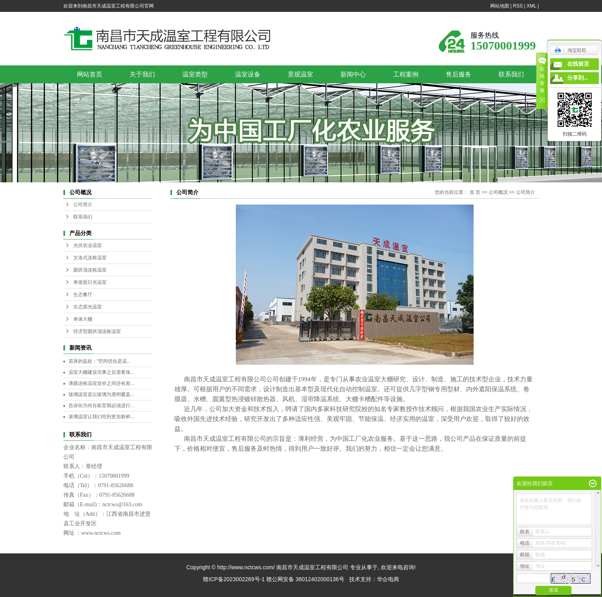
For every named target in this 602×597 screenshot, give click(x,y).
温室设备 (247, 74)
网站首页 (89, 74)
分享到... (577, 78)
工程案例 (406, 74)
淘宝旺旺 (570, 50)
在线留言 (578, 64)
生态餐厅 (82, 294)
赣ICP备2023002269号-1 (234, 579)
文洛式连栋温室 (90, 257)
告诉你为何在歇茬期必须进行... (101, 405)
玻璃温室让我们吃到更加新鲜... (101, 416)
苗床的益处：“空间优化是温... (100, 361)
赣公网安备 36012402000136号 (305, 579)
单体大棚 (82, 319)
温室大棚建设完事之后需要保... (101, 372)
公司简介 (82, 204)
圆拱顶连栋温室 (90, 270)
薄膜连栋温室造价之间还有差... (101, 383)
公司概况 (498, 192)
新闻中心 (353, 74)
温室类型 (195, 74)
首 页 (475, 192)
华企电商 (388, 579)
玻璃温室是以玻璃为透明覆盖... (101, 394)
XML (531, 6)
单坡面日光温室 (90, 282)
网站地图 (499, 6)
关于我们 (142, 74)
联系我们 (511, 74)
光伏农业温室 (87, 245)
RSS (518, 6)
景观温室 (300, 74)
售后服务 (458, 74)
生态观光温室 (87, 307)
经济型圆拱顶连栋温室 (97, 331)
